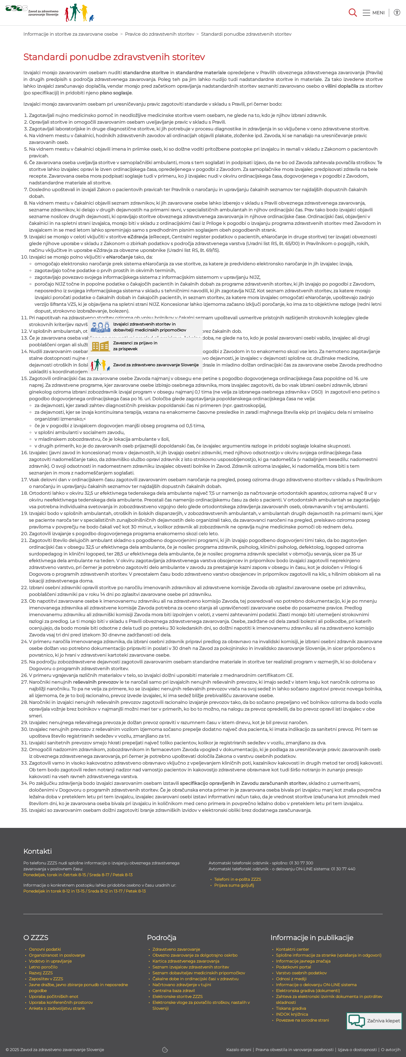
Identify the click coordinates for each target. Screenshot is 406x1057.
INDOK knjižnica (292, 1014)
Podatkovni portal (293, 967)
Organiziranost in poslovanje (57, 955)
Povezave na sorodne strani (302, 1020)
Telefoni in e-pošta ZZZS (237, 879)
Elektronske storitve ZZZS (177, 996)
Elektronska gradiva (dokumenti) (308, 990)
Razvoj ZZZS (41, 972)
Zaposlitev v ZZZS (46, 978)
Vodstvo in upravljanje (50, 961)
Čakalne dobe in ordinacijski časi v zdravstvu (195, 978)
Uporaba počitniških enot (53, 996)
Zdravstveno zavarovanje (176, 949)
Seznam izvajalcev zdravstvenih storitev (190, 967)
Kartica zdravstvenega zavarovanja (185, 961)
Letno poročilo (43, 967)
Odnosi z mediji (291, 978)
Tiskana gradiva (291, 1008)
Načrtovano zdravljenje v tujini (181, 984)
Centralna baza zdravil (173, 990)
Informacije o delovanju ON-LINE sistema (316, 984)
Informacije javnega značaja (303, 961)
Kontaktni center (292, 949)
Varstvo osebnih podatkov (301, 972)
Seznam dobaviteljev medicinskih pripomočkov (198, 972)
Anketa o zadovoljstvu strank (57, 1008)
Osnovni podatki (45, 949)
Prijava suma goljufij (234, 885)
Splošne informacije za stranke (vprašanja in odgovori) (329, 955)
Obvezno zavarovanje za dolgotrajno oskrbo (195, 955)
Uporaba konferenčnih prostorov (61, 1002)
